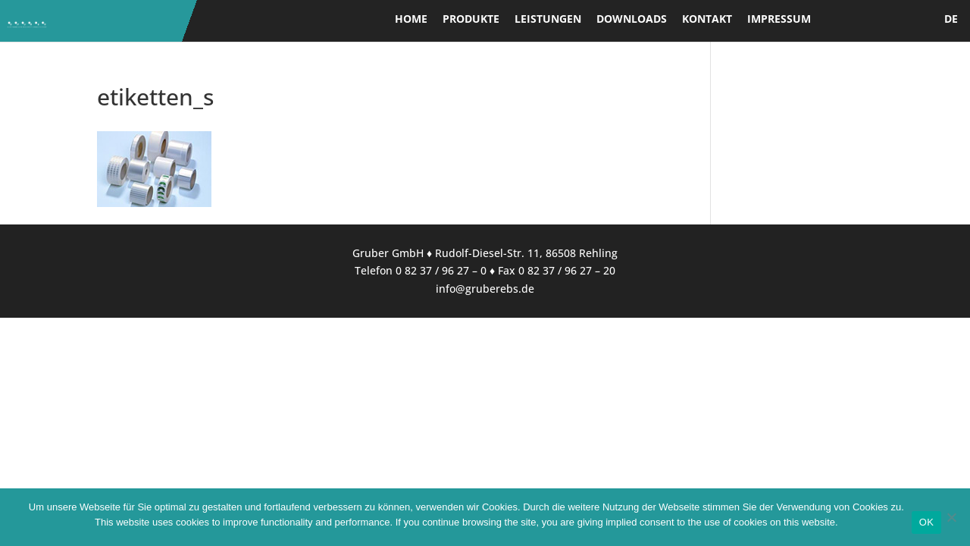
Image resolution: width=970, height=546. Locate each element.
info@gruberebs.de (485, 288)
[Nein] (951, 517)
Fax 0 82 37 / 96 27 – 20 (556, 270)
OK (926, 522)
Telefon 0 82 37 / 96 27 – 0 (421, 270)
